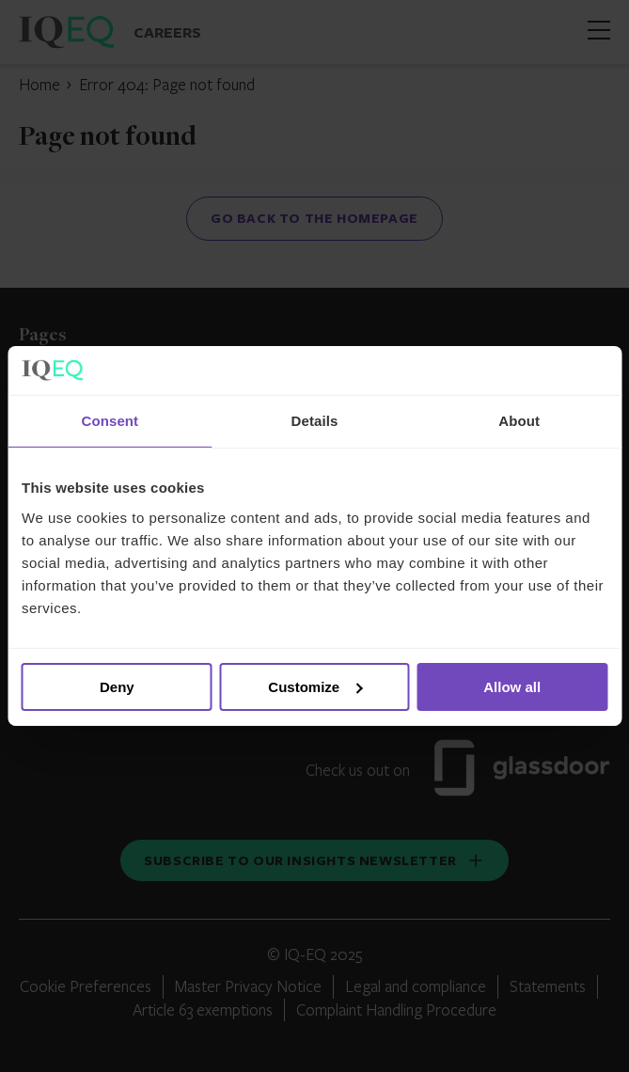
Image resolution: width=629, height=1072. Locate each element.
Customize (315, 687)
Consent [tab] (109, 421)
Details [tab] (314, 421)
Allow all (512, 687)
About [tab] (519, 421)
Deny (117, 687)
